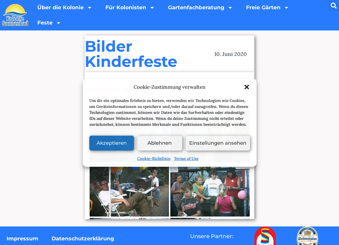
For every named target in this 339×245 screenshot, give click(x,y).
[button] (246, 87)
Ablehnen (160, 143)
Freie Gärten (267, 8)
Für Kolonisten (130, 8)
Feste (49, 23)
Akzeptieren (112, 143)
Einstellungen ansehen (217, 143)
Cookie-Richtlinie (154, 158)
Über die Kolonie (64, 8)
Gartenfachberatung (200, 8)
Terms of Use (186, 158)
